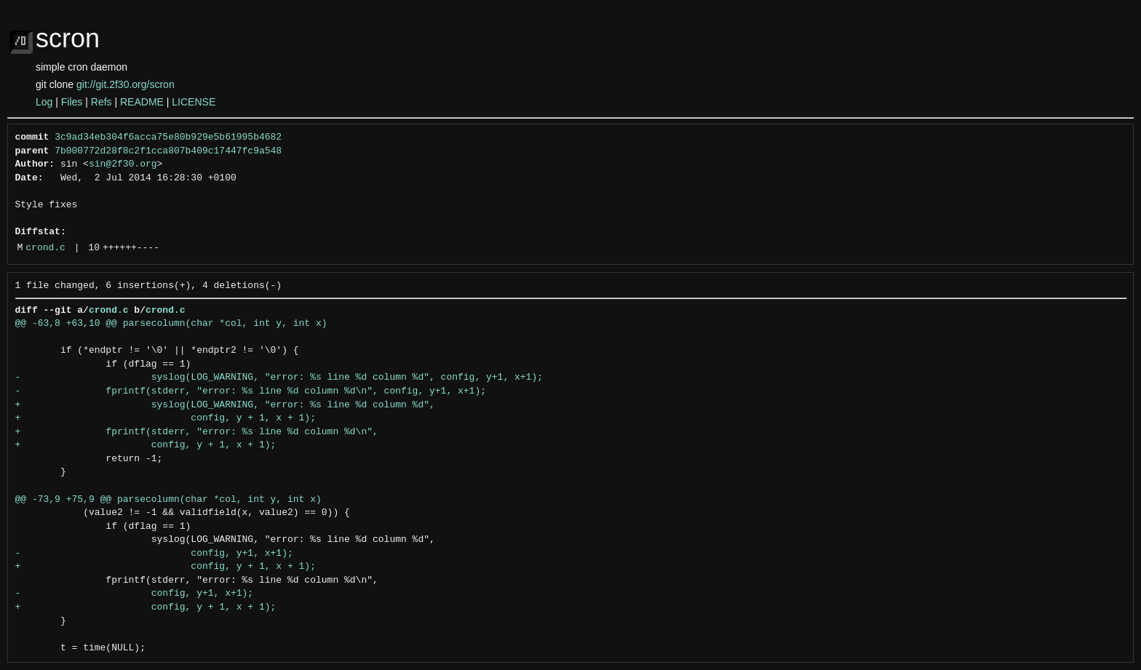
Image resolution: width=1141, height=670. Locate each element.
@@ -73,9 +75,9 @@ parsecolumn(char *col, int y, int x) (168, 499)
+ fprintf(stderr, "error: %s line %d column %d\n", (196, 432)
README (142, 102)
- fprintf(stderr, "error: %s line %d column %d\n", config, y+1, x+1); (250, 391)
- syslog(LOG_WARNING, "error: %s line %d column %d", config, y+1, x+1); (279, 377)
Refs (101, 102)
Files (72, 102)
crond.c (45, 248)
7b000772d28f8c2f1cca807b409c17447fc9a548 (168, 151)
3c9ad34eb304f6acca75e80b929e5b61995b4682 (168, 137)
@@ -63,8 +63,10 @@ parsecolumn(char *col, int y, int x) (171, 323)
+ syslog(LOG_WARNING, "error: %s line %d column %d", (225, 405)
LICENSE (193, 102)
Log (44, 102)
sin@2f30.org (123, 164)
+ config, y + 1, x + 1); (165, 418)
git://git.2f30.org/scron (125, 84)
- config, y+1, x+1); (154, 553)
